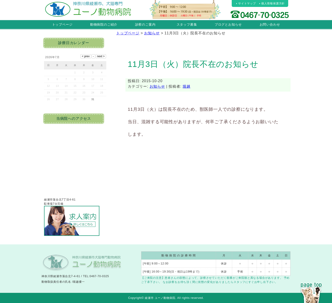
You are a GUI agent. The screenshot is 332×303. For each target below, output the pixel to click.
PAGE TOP (311, 284)
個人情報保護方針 (273, 3)
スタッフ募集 (187, 24)
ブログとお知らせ (228, 24)
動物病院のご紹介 (103, 24)
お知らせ (157, 86)
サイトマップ (247, 3)
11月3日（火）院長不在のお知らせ (193, 64)
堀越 (186, 86)
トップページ (62, 24)
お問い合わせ (270, 24)
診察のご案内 (145, 24)
